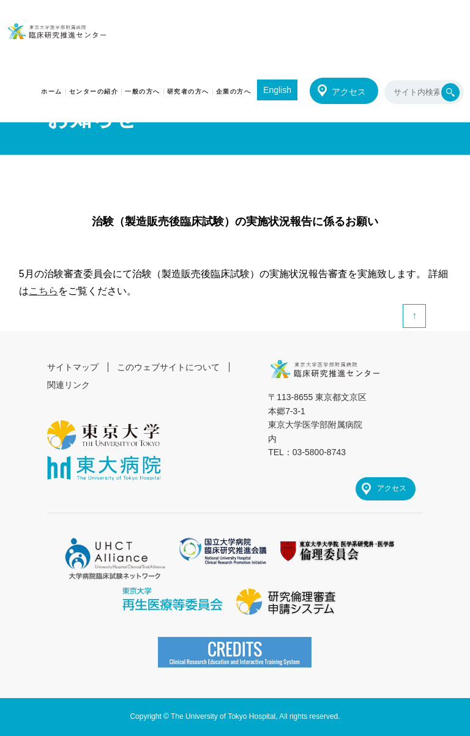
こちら (43, 291)
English (277, 90)
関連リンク (68, 385)
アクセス (349, 92)
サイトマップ (73, 367)
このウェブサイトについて (168, 367)
